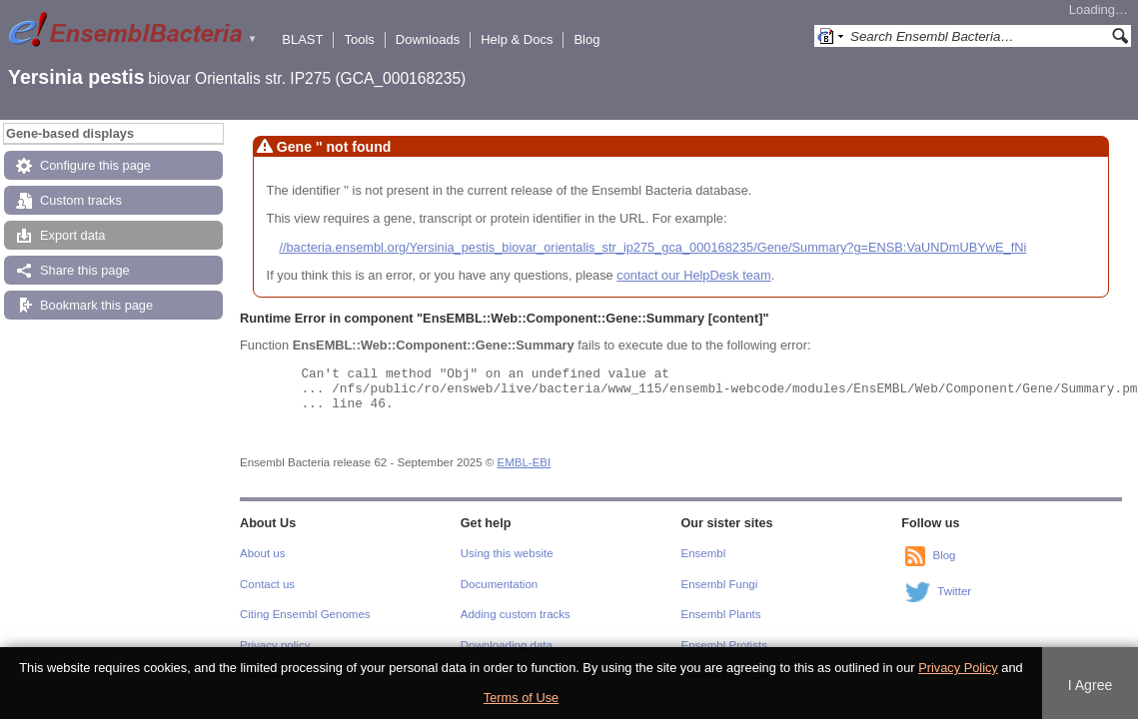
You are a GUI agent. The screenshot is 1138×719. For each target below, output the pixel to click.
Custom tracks (81, 200)
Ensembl (703, 553)
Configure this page (95, 165)
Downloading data (507, 645)
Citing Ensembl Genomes (305, 614)
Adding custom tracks (515, 614)
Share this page (85, 270)
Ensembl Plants (721, 614)
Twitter (954, 592)
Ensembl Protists (724, 645)
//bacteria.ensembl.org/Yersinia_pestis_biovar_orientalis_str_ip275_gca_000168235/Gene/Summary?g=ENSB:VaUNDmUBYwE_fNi (652, 247)
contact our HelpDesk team (693, 275)
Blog (586, 39)
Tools (359, 39)
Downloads (428, 39)
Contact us (267, 584)
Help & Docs (517, 39)
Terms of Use (521, 697)
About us (262, 553)
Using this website (507, 553)
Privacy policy (275, 645)
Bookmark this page (96, 305)
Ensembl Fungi (719, 584)
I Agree (1090, 685)
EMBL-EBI (525, 462)
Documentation (499, 584)
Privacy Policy (958, 667)
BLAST (302, 39)
